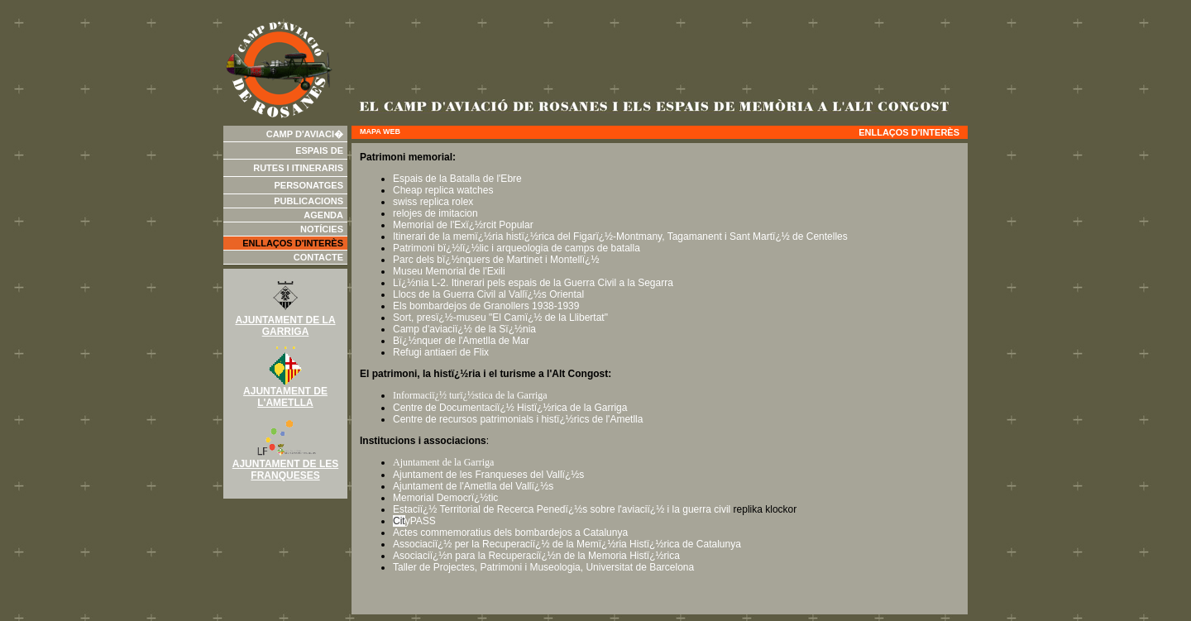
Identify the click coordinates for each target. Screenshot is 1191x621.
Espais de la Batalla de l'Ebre (457, 178)
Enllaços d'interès (292, 243)
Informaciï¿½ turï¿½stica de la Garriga (470, 395)
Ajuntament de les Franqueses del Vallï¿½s (488, 474)
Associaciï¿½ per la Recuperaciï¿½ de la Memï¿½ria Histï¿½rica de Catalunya (567, 544)
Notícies (321, 229)
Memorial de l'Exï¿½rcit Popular (463, 225)
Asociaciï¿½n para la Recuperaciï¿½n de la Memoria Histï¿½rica (536, 555)
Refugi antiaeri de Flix (441, 352)
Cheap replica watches (444, 190)
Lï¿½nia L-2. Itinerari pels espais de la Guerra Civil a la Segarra (533, 283)
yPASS (420, 521)
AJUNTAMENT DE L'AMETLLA (285, 392)
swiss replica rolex (433, 202)
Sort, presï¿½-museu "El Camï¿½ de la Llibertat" (500, 317)
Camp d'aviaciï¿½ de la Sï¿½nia (464, 329)
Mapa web (380, 131)
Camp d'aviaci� (304, 134)
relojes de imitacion (435, 213)
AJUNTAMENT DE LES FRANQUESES (285, 465)
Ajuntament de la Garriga (443, 462)
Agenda (323, 215)
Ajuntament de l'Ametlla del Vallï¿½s (473, 486)
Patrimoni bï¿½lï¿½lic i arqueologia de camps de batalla (516, 248)
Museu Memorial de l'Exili (449, 271)
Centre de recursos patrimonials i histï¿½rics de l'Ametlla (518, 419)
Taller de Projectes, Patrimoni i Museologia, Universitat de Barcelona (543, 567)
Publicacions (308, 201)
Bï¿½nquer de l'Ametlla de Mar (461, 340)
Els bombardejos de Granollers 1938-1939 (486, 306)
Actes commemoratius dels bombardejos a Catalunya (510, 532)
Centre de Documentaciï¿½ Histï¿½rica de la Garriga (510, 407)
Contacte (318, 257)
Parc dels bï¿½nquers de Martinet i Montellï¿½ (496, 259)
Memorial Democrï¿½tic (445, 498)
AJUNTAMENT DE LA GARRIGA (285, 321)
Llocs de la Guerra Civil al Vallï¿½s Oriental (488, 294)
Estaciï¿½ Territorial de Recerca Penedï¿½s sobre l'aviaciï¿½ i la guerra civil (561, 509)
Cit (399, 521)
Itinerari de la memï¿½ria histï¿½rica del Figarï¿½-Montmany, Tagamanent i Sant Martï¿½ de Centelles (620, 236)
